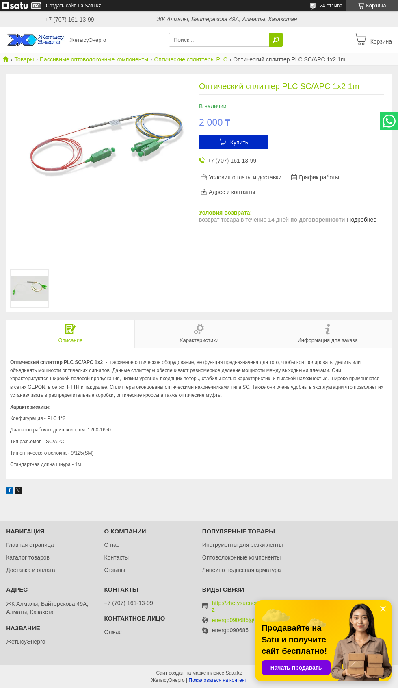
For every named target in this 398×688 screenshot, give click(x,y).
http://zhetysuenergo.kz (240, 606)
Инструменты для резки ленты (242, 545)
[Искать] (276, 40)
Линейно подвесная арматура (241, 570)
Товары (24, 59)
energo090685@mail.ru (242, 620)
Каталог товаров (28, 557)
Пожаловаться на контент (218, 680)
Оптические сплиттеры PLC (190, 59)
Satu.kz (233, 673)
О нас (111, 545)
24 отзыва (331, 6)
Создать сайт (61, 6)
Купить (239, 142)
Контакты (116, 557)
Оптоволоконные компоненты (241, 557)
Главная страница (30, 545)
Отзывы (114, 570)
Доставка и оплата (30, 570)
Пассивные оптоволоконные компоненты (94, 59)
